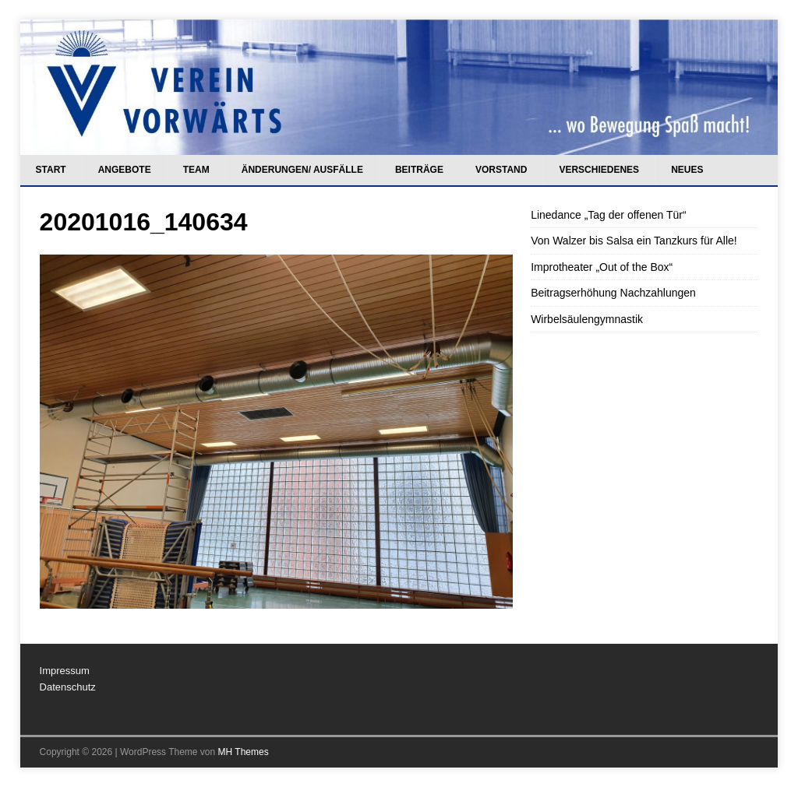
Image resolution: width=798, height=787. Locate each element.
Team (196, 169)
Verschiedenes (599, 169)
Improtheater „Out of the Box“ (602, 267)
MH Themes (243, 752)
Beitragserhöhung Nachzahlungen (613, 292)
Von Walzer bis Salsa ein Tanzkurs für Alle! (634, 240)
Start (51, 169)
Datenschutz (68, 687)
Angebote (124, 169)
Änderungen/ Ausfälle (302, 169)
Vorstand (501, 169)
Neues (687, 169)
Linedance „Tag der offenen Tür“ (609, 215)
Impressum (65, 670)
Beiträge (419, 169)
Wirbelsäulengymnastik (587, 319)
